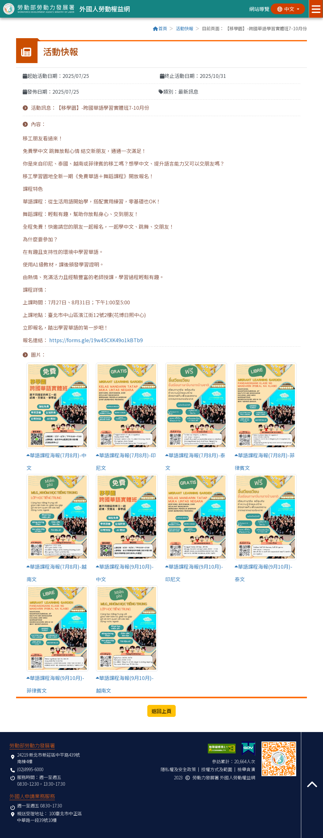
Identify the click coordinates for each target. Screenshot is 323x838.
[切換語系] (287, 9)
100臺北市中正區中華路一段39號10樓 (49, 816)
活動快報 (184, 28)
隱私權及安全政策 (178, 769)
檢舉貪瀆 (246, 769)
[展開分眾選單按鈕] (316, 9)
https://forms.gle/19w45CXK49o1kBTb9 (96, 340)
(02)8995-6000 (30, 769)
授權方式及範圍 (216, 769)
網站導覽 (259, 9)
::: (18, 29)
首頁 (160, 28)
